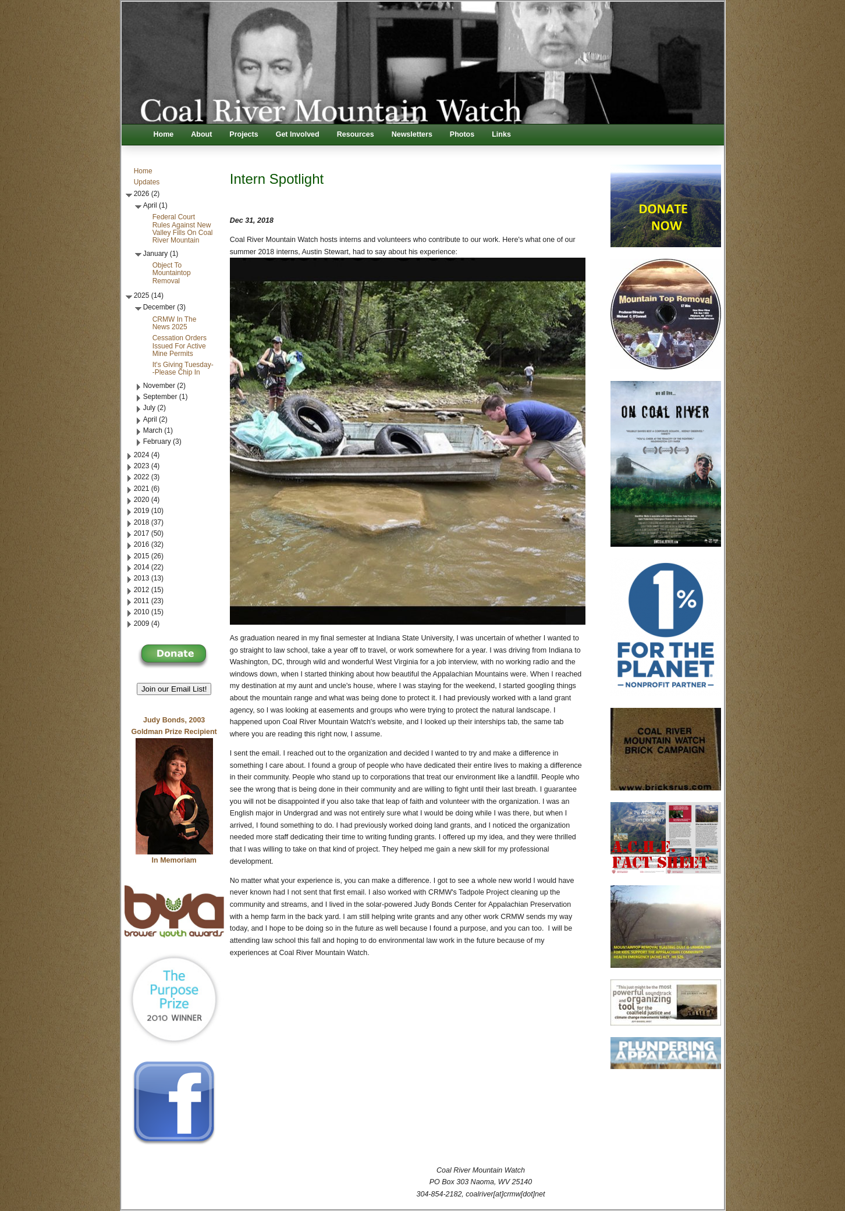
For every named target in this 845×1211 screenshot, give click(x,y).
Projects (243, 134)
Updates (147, 182)
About (201, 134)
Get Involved (297, 134)
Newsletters (412, 134)
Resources (355, 134)
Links (501, 134)
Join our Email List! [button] (174, 689)
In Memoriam (174, 860)
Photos (462, 134)
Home (164, 134)
